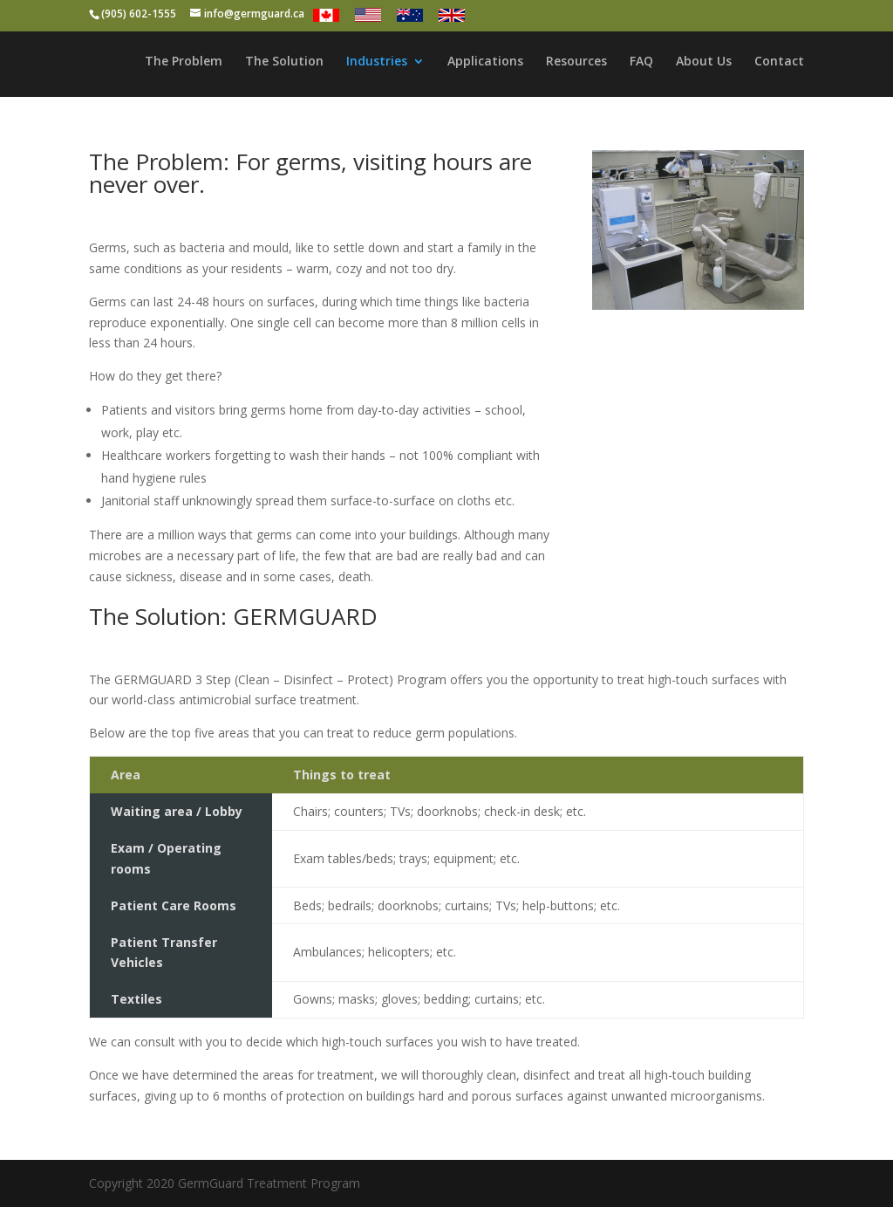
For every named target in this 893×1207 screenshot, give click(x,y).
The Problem (183, 62)
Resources (576, 62)
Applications (485, 62)
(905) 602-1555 (138, 13)
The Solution (284, 62)
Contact (779, 62)
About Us (704, 62)
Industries (376, 62)
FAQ (641, 62)
